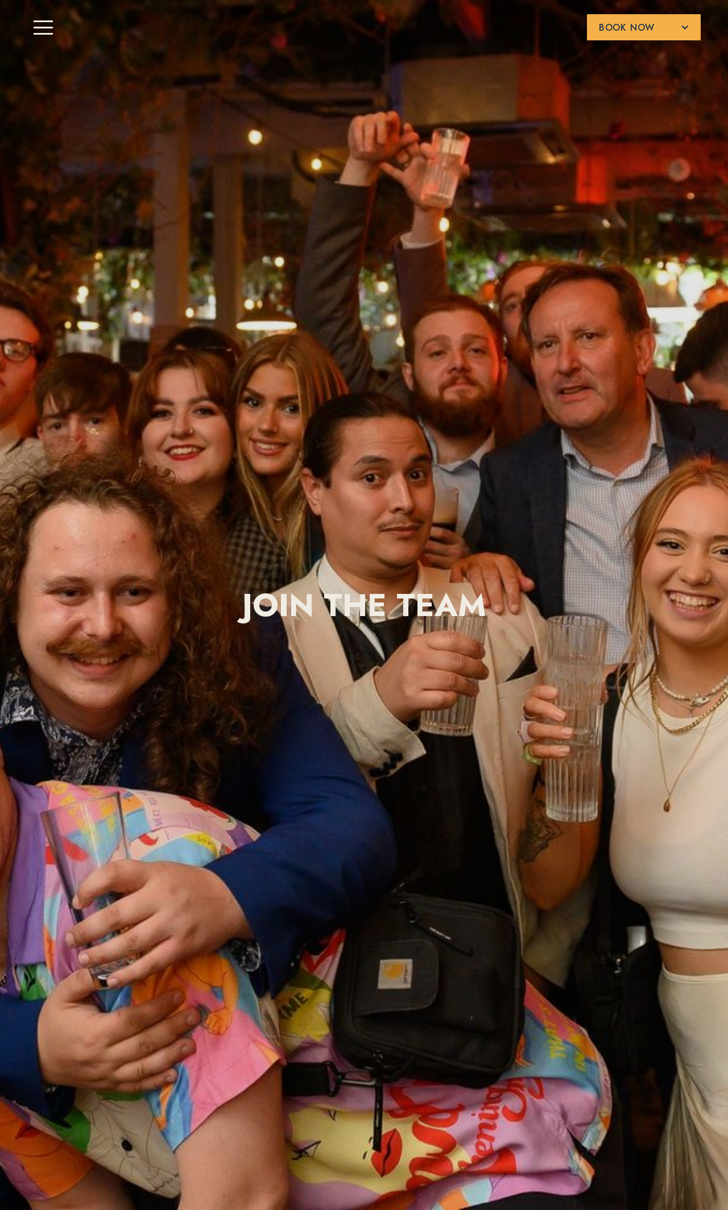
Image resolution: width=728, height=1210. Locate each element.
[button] (644, 27)
